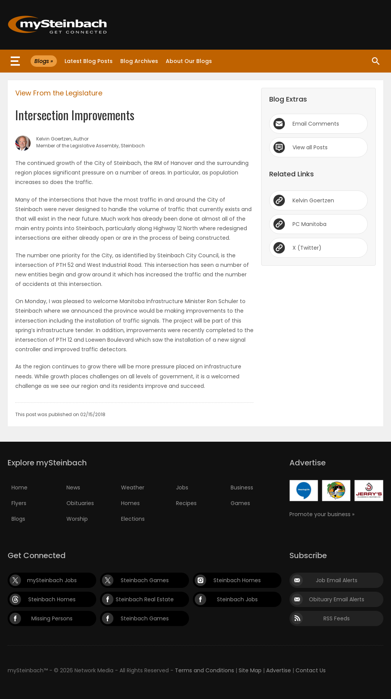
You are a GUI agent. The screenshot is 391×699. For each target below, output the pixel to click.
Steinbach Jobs (237, 599)
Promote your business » (321, 514)
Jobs (182, 487)
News (73, 487)
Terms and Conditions (204, 670)
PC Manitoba (309, 224)
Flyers (18, 503)
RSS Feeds (336, 618)
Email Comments (315, 124)
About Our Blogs (189, 61)
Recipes (186, 503)
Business (242, 487)
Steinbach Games (145, 580)
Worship (77, 519)
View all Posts (310, 147)
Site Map (250, 670)
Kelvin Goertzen (313, 200)
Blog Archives (139, 61)
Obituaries (80, 503)
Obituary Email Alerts (336, 599)
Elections (133, 519)
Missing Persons (52, 618)
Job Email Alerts (336, 580)
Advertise (278, 670)
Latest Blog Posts (89, 61)
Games (240, 503)
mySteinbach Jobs (52, 580)
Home (19, 487)
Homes (130, 503)
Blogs (18, 519)
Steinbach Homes (237, 580)
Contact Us (311, 670)
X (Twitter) (307, 248)
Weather (132, 487)
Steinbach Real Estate (145, 599)
